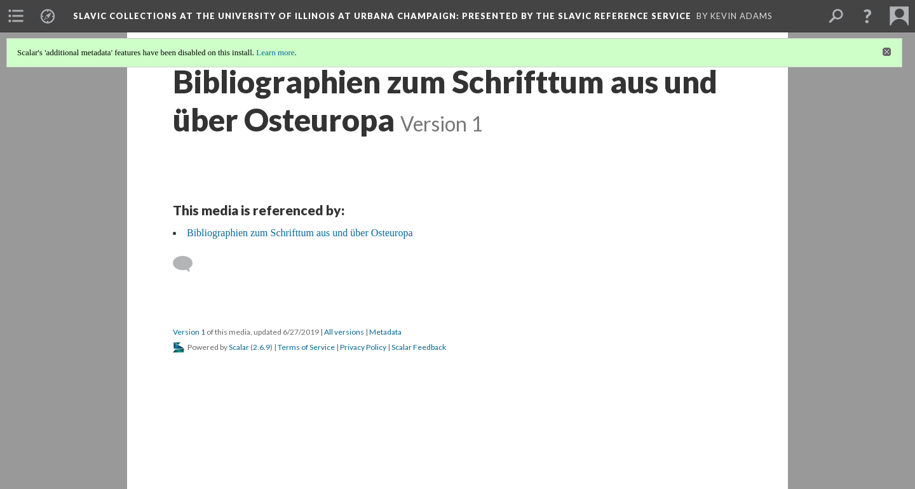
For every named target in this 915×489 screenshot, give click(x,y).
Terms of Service (306, 347)
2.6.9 (261, 347)
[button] (867, 16)
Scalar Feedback (418, 347)
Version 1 (189, 332)
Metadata (385, 332)
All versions (344, 332)
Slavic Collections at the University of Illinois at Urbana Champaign (382, 16)
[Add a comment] (188, 264)
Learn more (275, 52)
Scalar (239, 347)
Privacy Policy (363, 347)
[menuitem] (16, 16)
